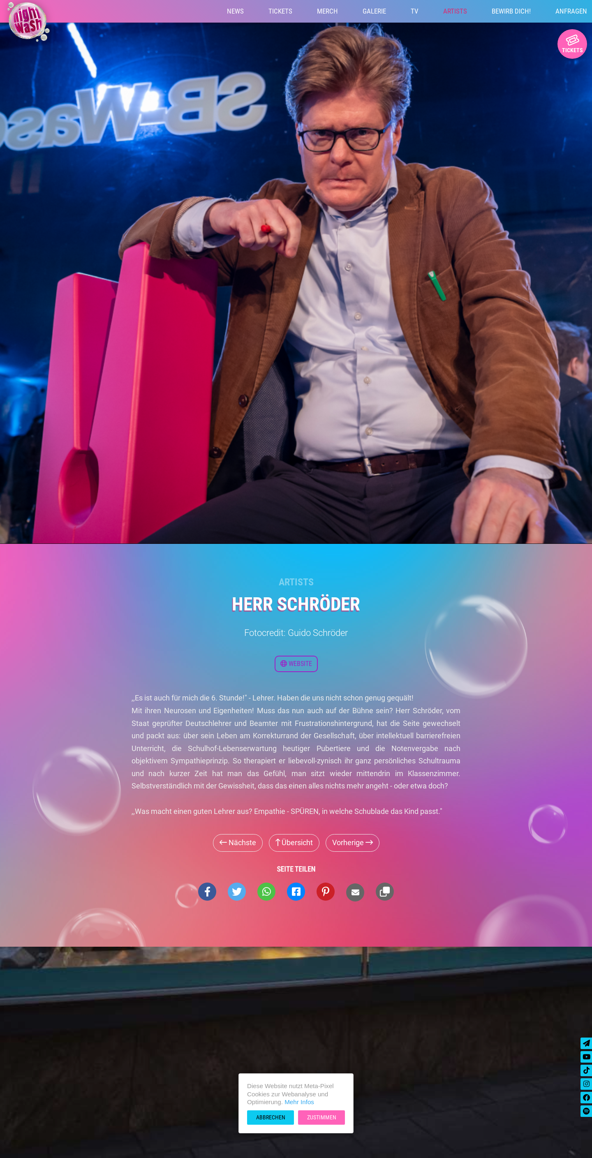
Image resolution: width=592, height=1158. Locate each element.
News (235, 11)
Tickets (280, 11)
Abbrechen (270, 1117)
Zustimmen (321, 1117)
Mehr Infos (299, 1101)
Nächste (238, 842)
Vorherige (352, 842)
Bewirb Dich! (511, 11)
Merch (327, 11)
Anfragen (571, 11)
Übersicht (294, 842)
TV (415, 11)
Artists (455, 11)
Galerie (374, 11)
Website (296, 664)
